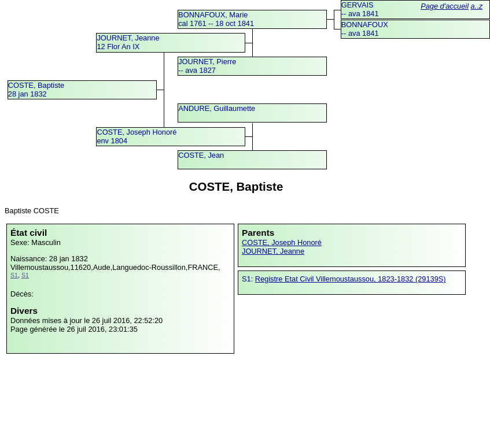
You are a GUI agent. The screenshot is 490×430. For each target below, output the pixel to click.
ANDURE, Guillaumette (216, 108)
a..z (477, 6)
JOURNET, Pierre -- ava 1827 (207, 66)
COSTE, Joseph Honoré (282, 242)
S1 (14, 275)
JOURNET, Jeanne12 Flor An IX (128, 42)
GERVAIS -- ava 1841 (360, 9)
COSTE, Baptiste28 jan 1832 (36, 89)
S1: (248, 279)
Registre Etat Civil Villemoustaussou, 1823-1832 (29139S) (350, 279)
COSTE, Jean (201, 155)
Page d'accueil (445, 6)
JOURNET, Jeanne (273, 251)
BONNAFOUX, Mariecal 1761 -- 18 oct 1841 (216, 19)
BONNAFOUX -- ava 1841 (364, 29)
